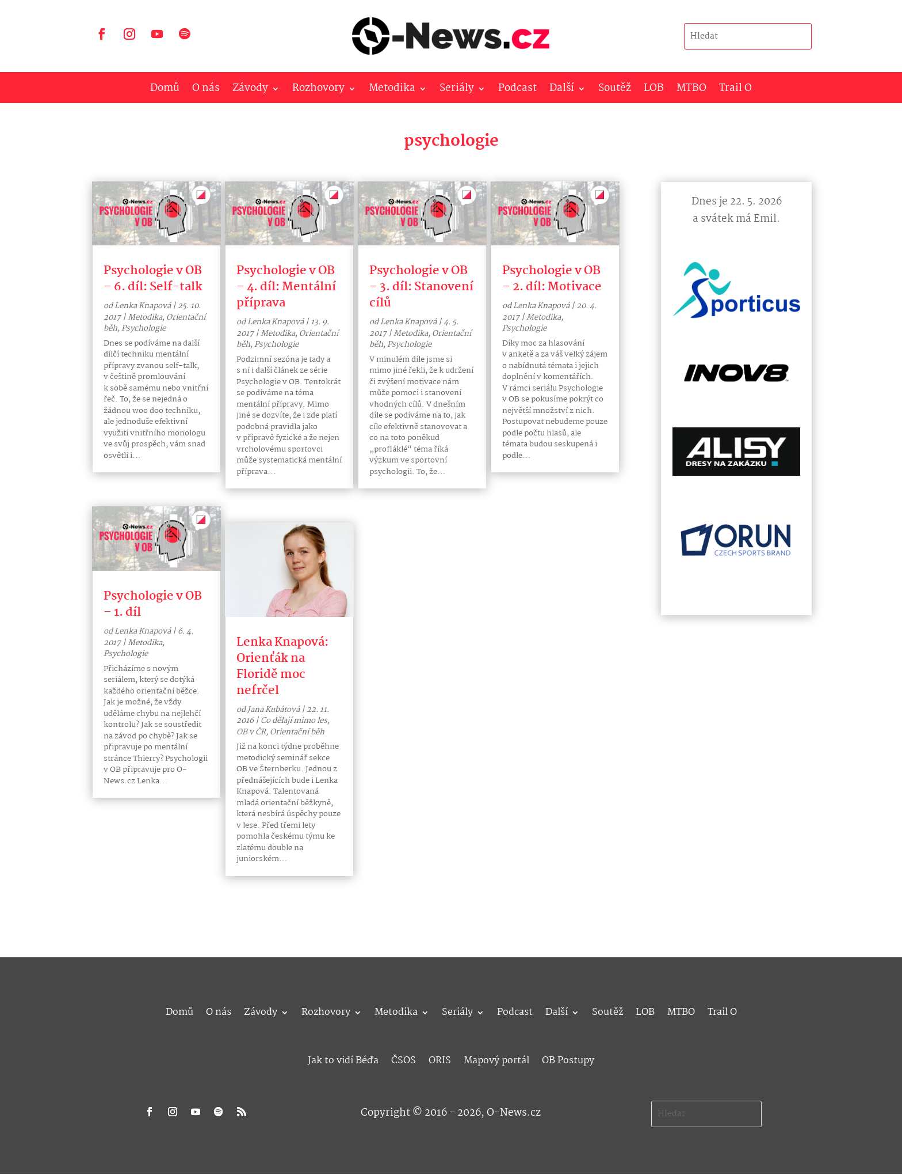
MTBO (691, 91)
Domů (164, 91)
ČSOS (403, 1059)
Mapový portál (496, 1059)
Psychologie (143, 328)
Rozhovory (318, 91)
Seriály (456, 91)
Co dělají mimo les (294, 720)
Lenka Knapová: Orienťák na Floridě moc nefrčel (282, 666)
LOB (654, 91)
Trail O (735, 91)
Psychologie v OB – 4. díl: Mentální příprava (286, 287)
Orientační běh (297, 732)
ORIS (440, 1059)
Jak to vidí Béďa (343, 1059)
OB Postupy (568, 1059)
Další (561, 91)
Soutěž (614, 91)
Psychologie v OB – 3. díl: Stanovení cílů (421, 287)
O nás (206, 91)
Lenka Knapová (142, 306)
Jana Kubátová (273, 709)
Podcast (517, 91)
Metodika (392, 91)
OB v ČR (251, 732)
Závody (250, 91)
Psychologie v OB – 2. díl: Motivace (552, 279)
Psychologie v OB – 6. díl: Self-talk (153, 279)
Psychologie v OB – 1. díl (153, 604)
